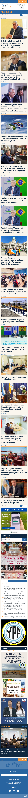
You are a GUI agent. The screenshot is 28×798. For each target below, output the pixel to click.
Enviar (24, 539)
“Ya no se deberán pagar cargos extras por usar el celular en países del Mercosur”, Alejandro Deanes (13, 76)
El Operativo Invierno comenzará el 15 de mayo (15, 591)
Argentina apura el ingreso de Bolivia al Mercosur (13, 378)
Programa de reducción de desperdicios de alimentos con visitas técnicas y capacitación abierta (14, 613)
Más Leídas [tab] (11, 581)
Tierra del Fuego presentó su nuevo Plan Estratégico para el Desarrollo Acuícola (14, 741)
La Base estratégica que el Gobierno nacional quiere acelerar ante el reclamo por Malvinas (14, 602)
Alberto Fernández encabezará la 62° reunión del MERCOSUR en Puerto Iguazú (14, 138)
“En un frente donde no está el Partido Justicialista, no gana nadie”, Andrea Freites (14, 594)
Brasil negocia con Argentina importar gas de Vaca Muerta (13, 320)
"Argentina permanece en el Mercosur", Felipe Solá (12, 501)
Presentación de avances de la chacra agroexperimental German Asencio (13, 606)
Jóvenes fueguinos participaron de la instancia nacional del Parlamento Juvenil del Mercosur (12, 261)
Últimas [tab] (4, 581)
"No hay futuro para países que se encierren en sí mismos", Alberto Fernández (14, 200)
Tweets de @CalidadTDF (7, 651)
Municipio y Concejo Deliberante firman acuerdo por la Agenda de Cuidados (15, 589)
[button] (19, 1)
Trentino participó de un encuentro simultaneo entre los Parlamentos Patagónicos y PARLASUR (14, 169)
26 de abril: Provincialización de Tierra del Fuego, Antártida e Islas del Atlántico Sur (13, 609)
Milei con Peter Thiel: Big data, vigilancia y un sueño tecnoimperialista (14, 617)
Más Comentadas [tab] (21, 581)
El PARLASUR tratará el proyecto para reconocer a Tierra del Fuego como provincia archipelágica (12, 44)
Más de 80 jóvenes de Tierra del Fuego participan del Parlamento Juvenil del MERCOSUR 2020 (12, 440)
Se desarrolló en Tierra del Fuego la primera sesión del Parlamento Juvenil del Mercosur (12, 408)
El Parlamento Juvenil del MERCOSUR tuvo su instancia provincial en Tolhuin (13, 292)
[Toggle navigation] (2, 1)
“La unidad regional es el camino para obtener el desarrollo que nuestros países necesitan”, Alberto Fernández (14, 108)
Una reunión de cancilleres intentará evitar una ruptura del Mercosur (13, 349)
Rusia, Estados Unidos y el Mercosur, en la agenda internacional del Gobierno (12, 230)
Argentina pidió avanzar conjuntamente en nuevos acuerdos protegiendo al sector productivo (14, 472)
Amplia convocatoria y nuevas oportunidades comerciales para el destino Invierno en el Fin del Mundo (14, 585)
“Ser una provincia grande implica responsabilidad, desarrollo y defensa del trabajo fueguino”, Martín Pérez (13, 598)
